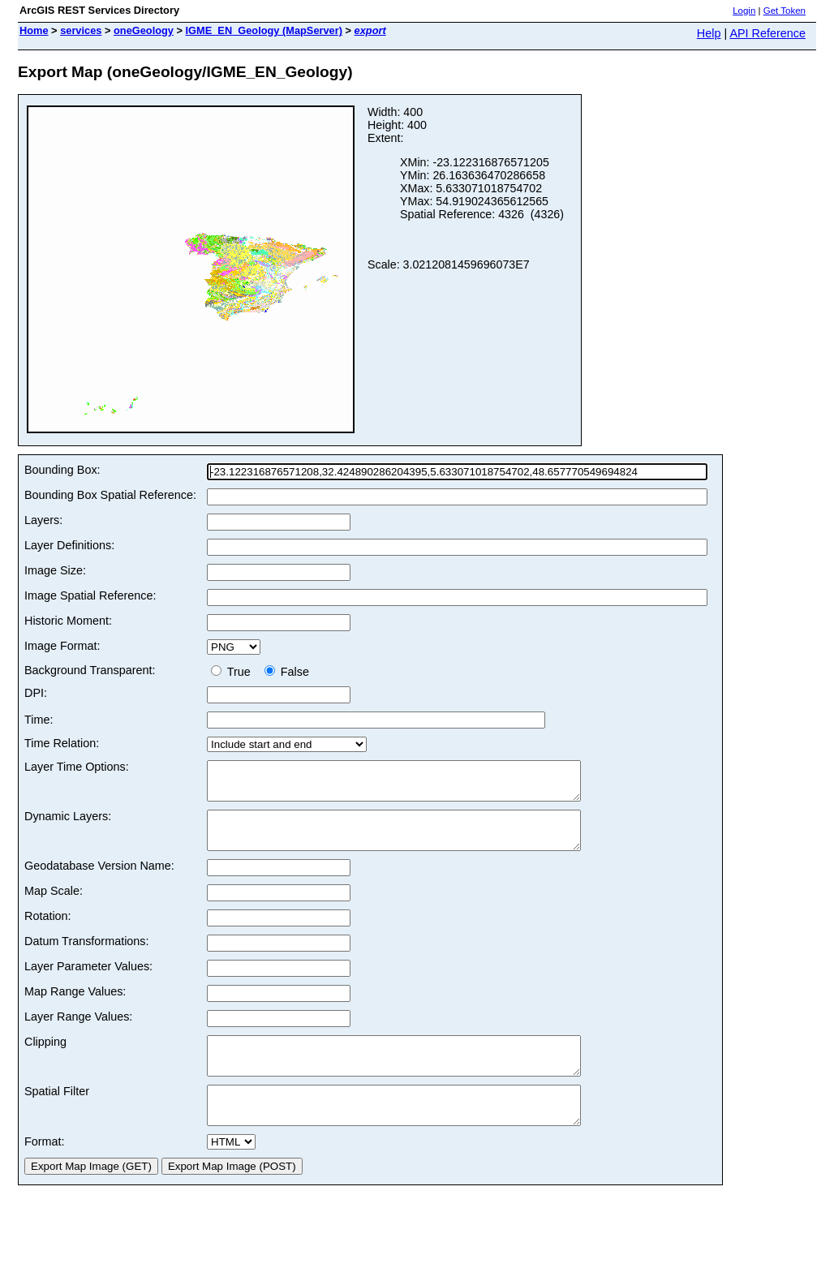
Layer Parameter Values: (88, 980)
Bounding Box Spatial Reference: (110, 494)
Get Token (784, 10)
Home (34, 30)
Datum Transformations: (86, 955)
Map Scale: (53, 905)
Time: (38, 719)
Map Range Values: (75, 1005)
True (234, 671)
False (286, 671)
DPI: (35, 692)
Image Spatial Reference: (90, 595)
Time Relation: (61, 743)
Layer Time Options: (76, 766)
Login (744, 10)
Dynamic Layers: (67, 823)
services (80, 30)
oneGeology (144, 30)
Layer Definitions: (69, 545)
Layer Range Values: (78, 1031)
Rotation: (47, 930)
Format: (44, 1170)
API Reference (767, 33)
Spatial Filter (56, 1113)
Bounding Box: (62, 469)
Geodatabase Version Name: (99, 880)
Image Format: (62, 645)
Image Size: (55, 570)
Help (709, 33)
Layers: (43, 520)
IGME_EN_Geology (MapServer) (264, 30)
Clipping (45, 1056)
